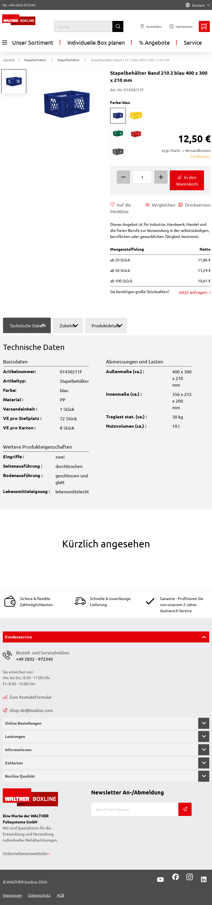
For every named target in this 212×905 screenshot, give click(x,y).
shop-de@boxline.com (28, 710)
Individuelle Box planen (96, 42)
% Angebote (154, 42)
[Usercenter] (151, 26)
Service (193, 42)
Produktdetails (106, 325)
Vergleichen (160, 204)
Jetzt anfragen (193, 292)
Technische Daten (27, 325)
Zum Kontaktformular (27, 697)
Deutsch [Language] (198, 5)
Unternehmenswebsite (25, 853)
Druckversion (194, 204)
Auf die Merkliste (120, 207)
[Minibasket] (204, 26)
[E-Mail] (134, 809)
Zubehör (68, 325)
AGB (60, 895)
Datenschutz (39, 895)
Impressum (12, 895)
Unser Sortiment (27, 42)
